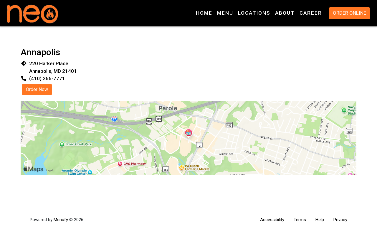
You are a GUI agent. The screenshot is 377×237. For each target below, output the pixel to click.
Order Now (37, 89)
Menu (225, 13)
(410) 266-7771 (47, 78)
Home (204, 13)
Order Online (349, 13)
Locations (254, 13)
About (285, 13)
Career (311, 13)
